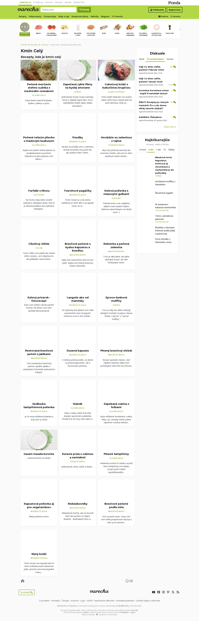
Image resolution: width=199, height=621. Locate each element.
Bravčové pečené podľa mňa (116, 505)
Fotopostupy (50, 16)
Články (171, 149)
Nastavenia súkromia (104, 600)
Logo (82, 600)
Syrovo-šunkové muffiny (116, 299)
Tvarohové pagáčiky (77, 190)
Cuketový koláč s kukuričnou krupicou (116, 86)
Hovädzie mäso (116, 145)
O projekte (44, 600)
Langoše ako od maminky (78, 299)
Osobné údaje (148, 600)
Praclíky (77, 137)
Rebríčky (95, 16)
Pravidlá (125, 600)
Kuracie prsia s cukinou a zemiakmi (77, 455)
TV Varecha (38, 2)
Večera (77, 92)
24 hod (142, 149)
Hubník (77, 403)
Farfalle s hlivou (39, 190)
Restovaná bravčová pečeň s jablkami (39, 352)
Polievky (116, 198)
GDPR (90, 600)
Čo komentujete (155, 59)
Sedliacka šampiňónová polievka (38, 405)
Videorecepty (35, 16)
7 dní (158, 149)
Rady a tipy (63, 16)
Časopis (49, 2)
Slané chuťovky (116, 92)
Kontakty (27, 592)
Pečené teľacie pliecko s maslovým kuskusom (39, 139)
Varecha (24, 44)
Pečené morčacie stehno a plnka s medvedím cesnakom (39, 88)
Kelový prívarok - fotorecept (39, 299)
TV (164, 149)
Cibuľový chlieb (38, 243)
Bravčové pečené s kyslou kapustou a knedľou (78, 247)
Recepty (23, 16)
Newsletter (79, 2)
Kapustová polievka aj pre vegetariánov (39, 505)
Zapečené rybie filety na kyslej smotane (77, 86)
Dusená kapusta (78, 350)
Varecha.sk (25, 2)
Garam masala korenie (39, 454)
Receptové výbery (80, 16)
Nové (141, 59)
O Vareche (175, 16)
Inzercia (74, 600)
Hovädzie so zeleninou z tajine (116, 139)
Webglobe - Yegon (128, 612)
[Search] (58, 9)
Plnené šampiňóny (116, 454)
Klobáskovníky (77, 503)
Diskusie (58, 2)
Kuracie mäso (77, 461)
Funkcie (163, 16)
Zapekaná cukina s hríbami (116, 405)
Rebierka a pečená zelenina (116, 245)
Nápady (68, 2)
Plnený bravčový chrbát (116, 350)
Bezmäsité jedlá (77, 141)
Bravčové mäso (78, 255)
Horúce (169, 59)
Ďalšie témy (170, 126)
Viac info (134, 610)
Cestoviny (39, 195)
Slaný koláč (39, 554)
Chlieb (39, 248)
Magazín (105, 16)
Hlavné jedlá (39, 95)
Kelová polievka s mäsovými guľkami (116, 192)
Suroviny (44, 44)
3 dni (150, 149)
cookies (85, 612)
